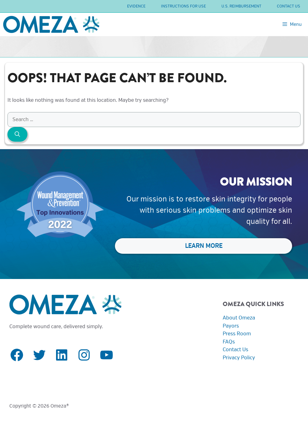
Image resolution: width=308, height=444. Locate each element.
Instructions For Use (183, 6)
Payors (231, 326)
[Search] (17, 134)
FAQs (229, 341)
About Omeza (239, 317)
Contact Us (288, 6)
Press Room (237, 333)
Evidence (136, 6)
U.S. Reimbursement (241, 6)
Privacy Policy (239, 357)
